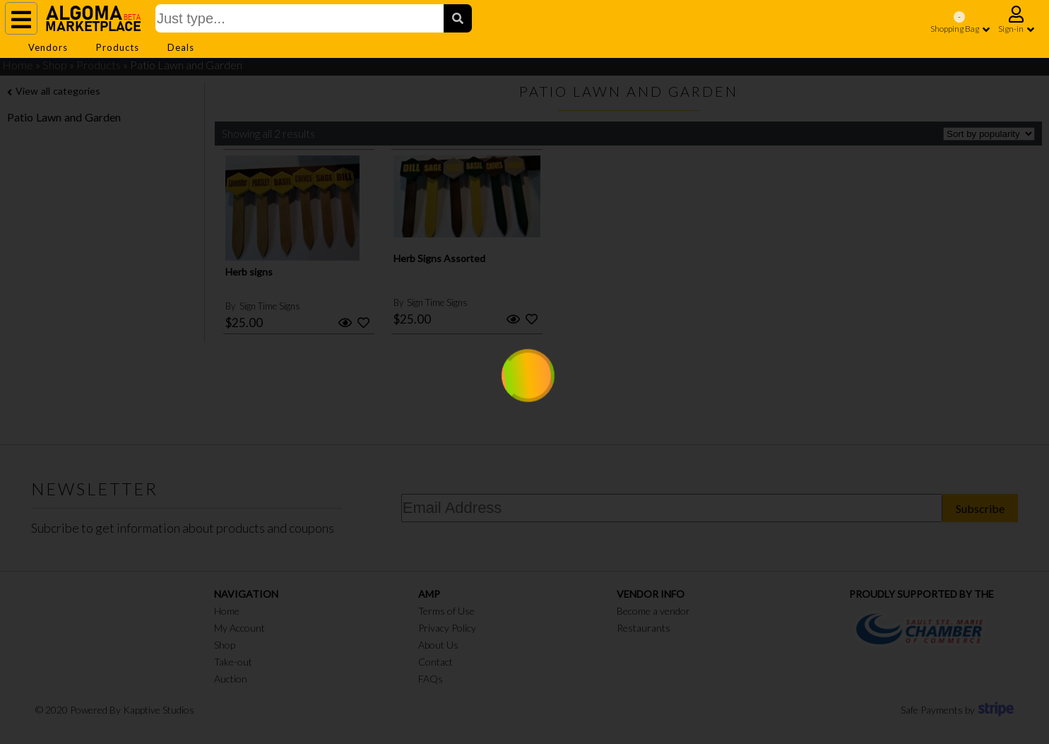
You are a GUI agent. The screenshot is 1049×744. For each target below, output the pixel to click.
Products (117, 47)
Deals (180, 47)
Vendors (48, 47)
